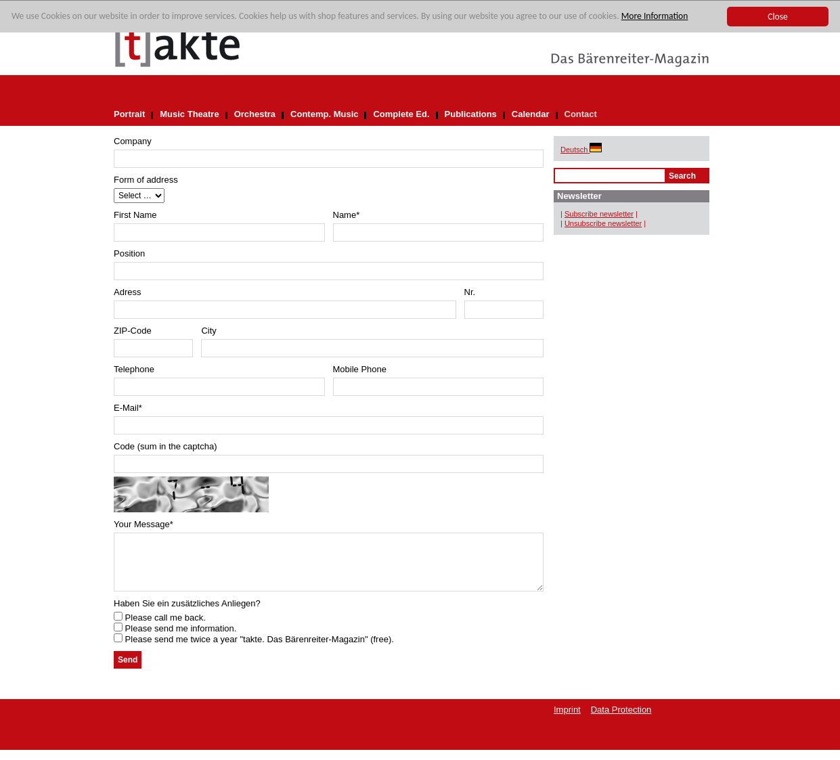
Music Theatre (189, 114)
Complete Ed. (401, 114)
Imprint (567, 720)
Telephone (134, 369)
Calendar (531, 114)
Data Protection (621, 720)
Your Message (143, 524)
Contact (581, 114)
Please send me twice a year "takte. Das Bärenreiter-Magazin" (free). (254, 649)
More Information (654, 16)
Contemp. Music (324, 114)
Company (133, 141)
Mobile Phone (360, 369)
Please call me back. (160, 628)
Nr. (470, 292)
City (208, 331)
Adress (127, 292)
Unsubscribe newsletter (603, 223)
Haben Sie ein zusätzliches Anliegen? (187, 613)
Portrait (129, 114)
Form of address (146, 180)
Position (129, 253)
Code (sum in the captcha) (165, 446)
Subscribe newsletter (599, 214)
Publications (471, 114)
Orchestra (254, 114)
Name (346, 215)
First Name (135, 215)
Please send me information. (175, 638)
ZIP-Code (133, 331)
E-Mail (128, 408)
